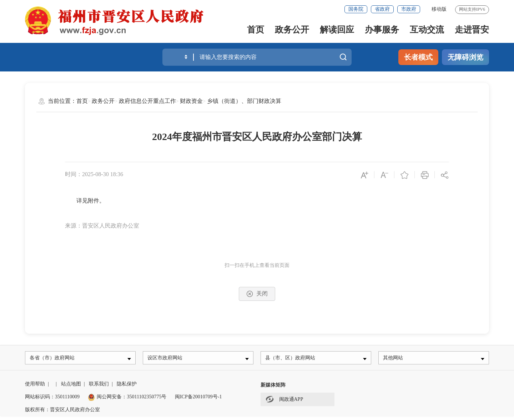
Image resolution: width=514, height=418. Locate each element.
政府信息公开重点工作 (147, 101)
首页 (255, 29)
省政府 (382, 9)
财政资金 (191, 101)
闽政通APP (284, 401)
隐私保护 (127, 385)
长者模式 (418, 57)
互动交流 (427, 29)
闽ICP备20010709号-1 (198, 398)
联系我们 (99, 385)
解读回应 (337, 29)
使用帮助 (35, 385)
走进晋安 (472, 29)
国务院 (355, 9)
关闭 (257, 294)
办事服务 (382, 29)
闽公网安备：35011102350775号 (127, 398)
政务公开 (292, 29)
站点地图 (71, 385)
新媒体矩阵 (273, 386)
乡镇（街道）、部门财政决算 (244, 101)
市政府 (408, 9)
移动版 (439, 9)
